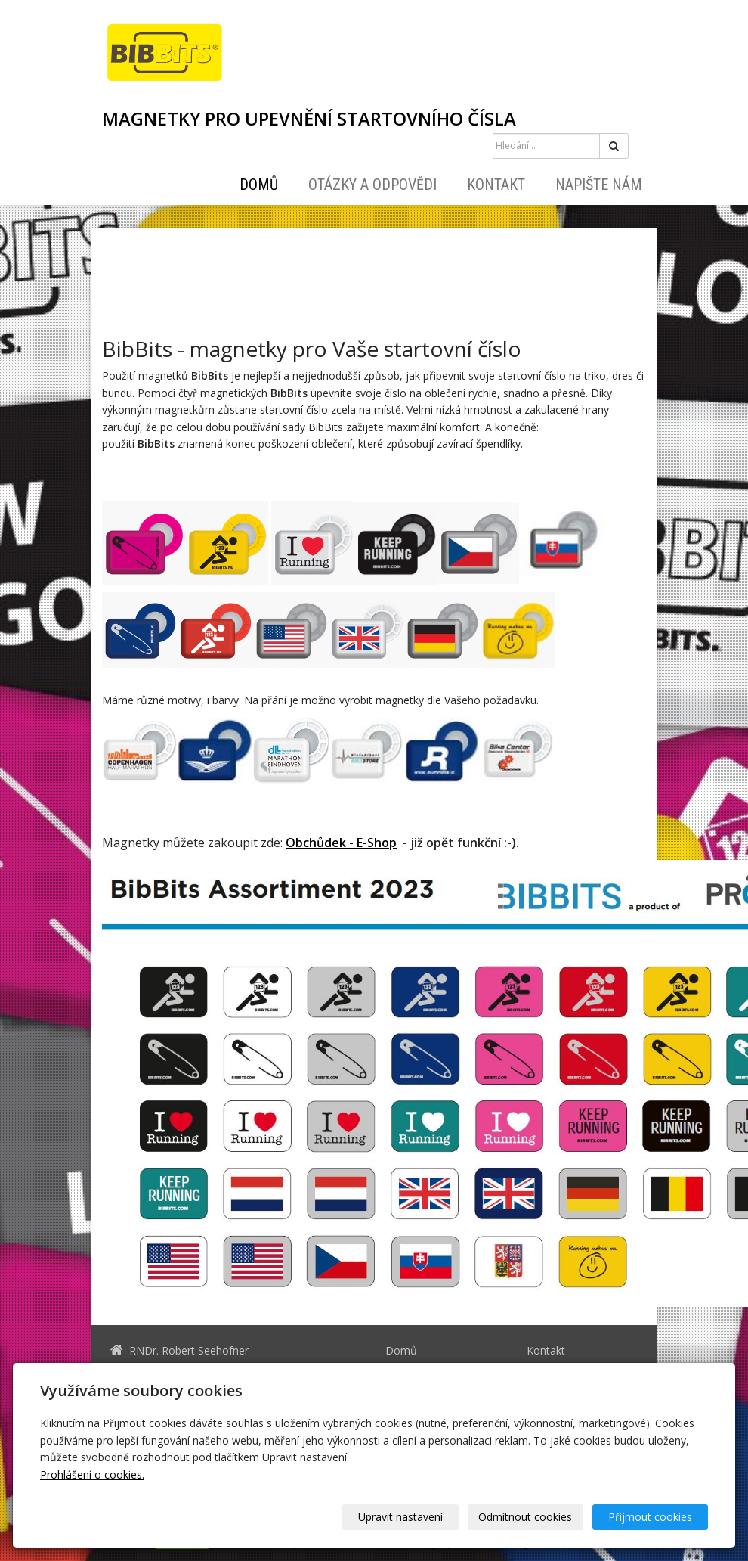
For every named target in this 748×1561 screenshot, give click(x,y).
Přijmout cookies (650, 1517)
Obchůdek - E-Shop (341, 842)
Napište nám (598, 184)
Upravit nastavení (401, 1517)
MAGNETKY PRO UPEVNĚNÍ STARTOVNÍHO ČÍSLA (309, 119)
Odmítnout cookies (526, 1517)
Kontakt (496, 184)
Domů (259, 184)
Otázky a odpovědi (372, 184)
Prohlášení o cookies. (92, 1474)
